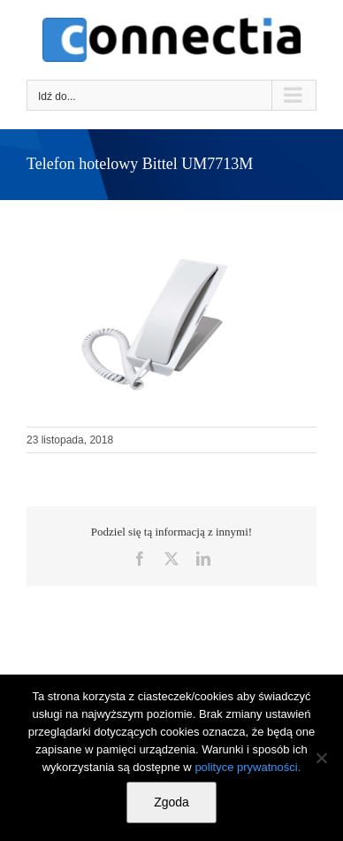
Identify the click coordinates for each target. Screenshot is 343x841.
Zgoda (171, 802)
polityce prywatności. (247, 767)
